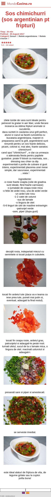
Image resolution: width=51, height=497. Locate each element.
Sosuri (13, 36)
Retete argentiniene (28, 36)
